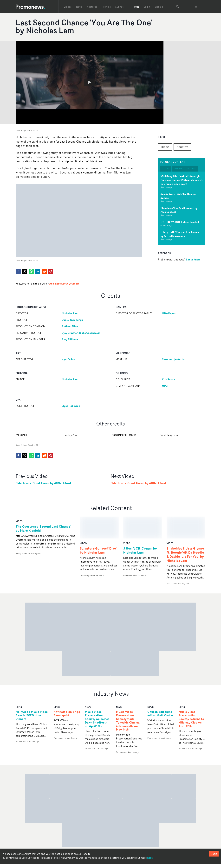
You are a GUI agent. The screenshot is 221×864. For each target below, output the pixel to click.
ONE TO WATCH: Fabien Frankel (180, 222)
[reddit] (44, 271)
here (150, 858)
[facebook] (18, 271)
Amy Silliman (70, 339)
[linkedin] (37, 271)
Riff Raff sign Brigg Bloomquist (66, 691)
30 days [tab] (178, 168)
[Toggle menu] (196, 6)
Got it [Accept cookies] (213, 854)
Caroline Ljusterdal (173, 359)
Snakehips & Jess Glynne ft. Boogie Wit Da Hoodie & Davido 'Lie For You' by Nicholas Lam (185, 532)
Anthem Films (70, 326)
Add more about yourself (64, 284)
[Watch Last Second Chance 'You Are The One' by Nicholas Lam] (89, 82)
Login (146, 6)
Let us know (193, 259)
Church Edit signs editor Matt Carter (160, 691)
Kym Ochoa (69, 359)
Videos (68, 6)
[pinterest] (50, 271)
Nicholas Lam (70, 313)
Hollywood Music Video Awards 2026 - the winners (32, 693)
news (19, 685)
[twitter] (24, 271)
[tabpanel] (181, 208)
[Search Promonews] (178, 6)
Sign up (159, 6)
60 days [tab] (192, 168)
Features (92, 6)
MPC (165, 386)
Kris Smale (168, 379)
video (19, 521)
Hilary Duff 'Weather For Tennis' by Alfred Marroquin (180, 234)
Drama (165, 147)
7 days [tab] (165, 168)
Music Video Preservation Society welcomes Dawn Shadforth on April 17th (97, 697)
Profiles (106, 6)
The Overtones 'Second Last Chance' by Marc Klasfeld (43, 528)
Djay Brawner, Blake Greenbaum (81, 333)
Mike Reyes (169, 313)
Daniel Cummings (72, 320)
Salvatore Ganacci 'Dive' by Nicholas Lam (98, 528)
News (79, 6)
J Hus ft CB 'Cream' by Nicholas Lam (140, 528)
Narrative (182, 147)
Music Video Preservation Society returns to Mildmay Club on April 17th (191, 697)
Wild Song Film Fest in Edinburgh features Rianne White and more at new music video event (181, 180)
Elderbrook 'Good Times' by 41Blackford (43, 483)
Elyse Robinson (71, 406)
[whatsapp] (31, 271)
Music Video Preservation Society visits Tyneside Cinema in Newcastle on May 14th (128, 699)
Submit (119, 6)
